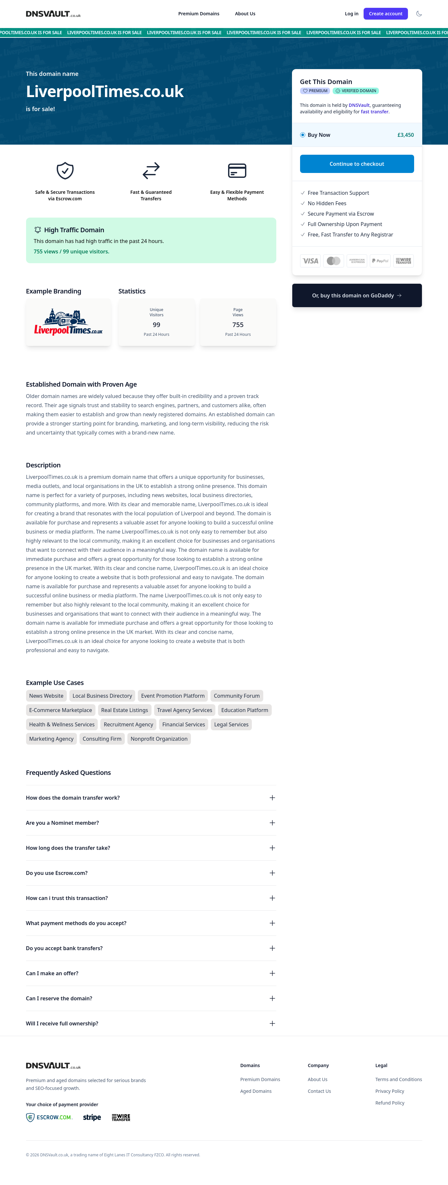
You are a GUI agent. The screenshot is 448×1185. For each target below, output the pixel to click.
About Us (245, 13)
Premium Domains (198, 13)
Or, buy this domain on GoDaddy (357, 295)
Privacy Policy (389, 1091)
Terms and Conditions (398, 1079)
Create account (385, 13)
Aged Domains (255, 1091)
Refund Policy (389, 1103)
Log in (352, 13)
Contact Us (319, 1091)
